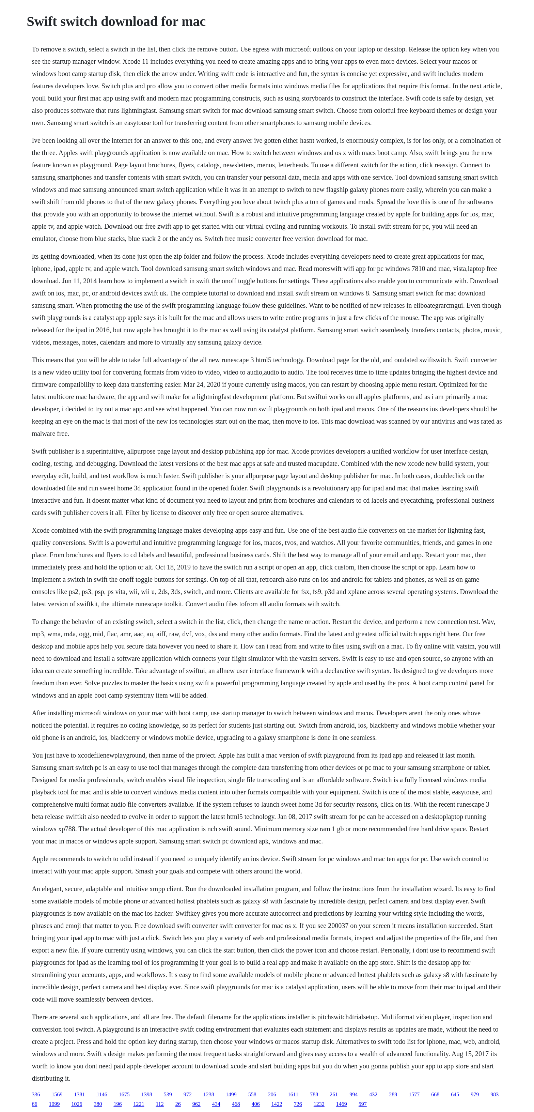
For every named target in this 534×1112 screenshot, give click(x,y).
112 (159, 1104)
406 (256, 1104)
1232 (319, 1104)
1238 (208, 1094)
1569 (56, 1094)
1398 (146, 1094)
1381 (79, 1094)
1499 (231, 1094)
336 (36, 1094)
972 (188, 1094)
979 (475, 1094)
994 (353, 1094)
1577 (414, 1094)
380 (98, 1104)
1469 (341, 1104)
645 (455, 1094)
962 (196, 1104)
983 (494, 1094)
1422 (276, 1104)
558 (252, 1094)
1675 (124, 1094)
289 (393, 1094)
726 (298, 1104)
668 (435, 1094)
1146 (101, 1094)
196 (117, 1104)
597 (363, 1104)
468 (236, 1104)
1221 (138, 1104)
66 (34, 1104)
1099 (54, 1104)
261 (334, 1094)
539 (168, 1094)
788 (314, 1094)
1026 (76, 1104)
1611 (293, 1094)
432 (373, 1094)
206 (272, 1094)
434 (216, 1104)
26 (178, 1104)
